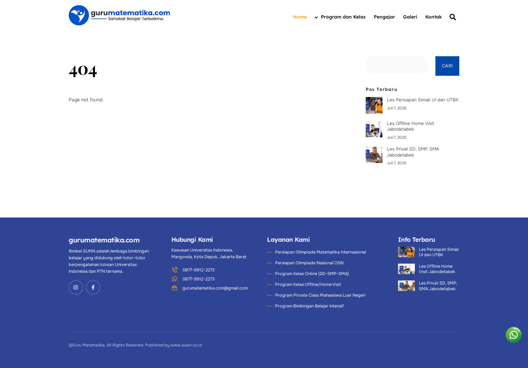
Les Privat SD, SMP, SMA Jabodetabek (413, 152)
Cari (447, 66)
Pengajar (384, 17)
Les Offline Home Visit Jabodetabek (410, 126)
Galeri (410, 17)
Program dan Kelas (340, 17)
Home (300, 17)
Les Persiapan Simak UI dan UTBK (422, 100)
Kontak (433, 17)
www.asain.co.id (186, 345)
